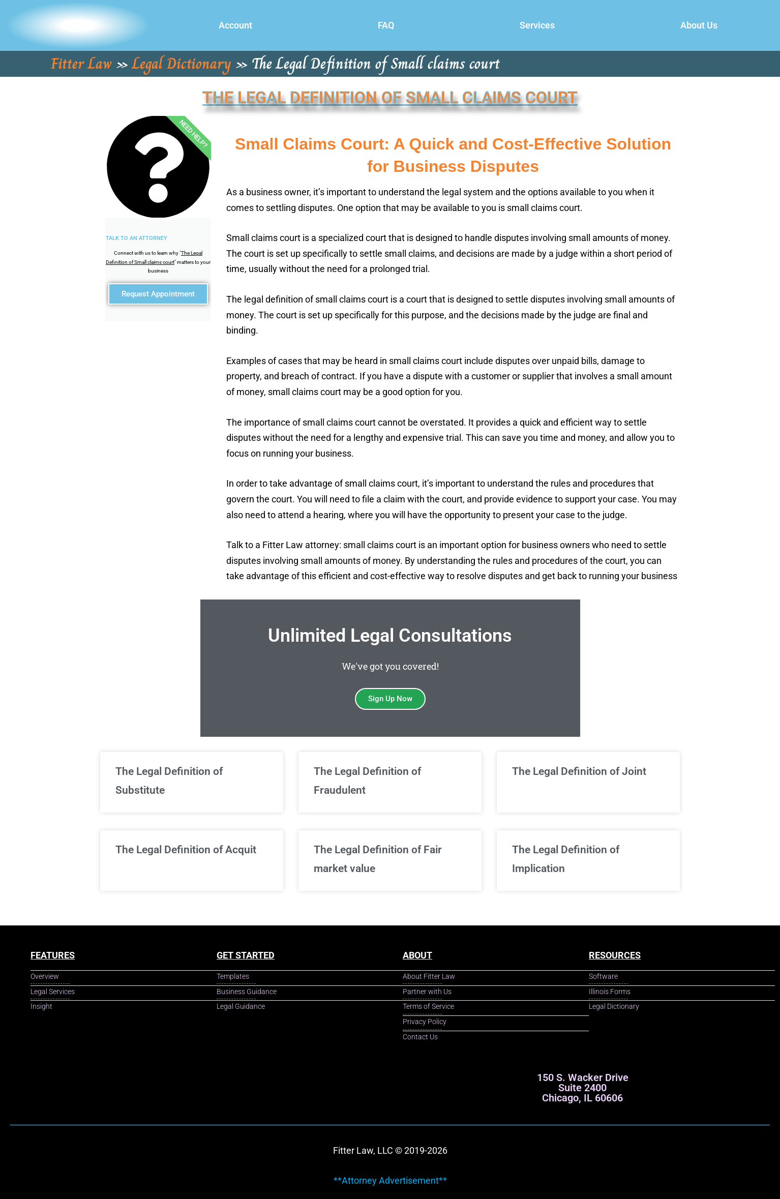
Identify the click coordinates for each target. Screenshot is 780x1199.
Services (537, 25)
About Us (698, 25)
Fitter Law (81, 63)
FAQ (386, 25)
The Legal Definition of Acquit (185, 850)
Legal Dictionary (181, 63)
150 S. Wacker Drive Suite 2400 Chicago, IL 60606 (582, 1087)
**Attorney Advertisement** (390, 1180)
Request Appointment (158, 297)
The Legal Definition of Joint (579, 771)
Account (235, 25)
